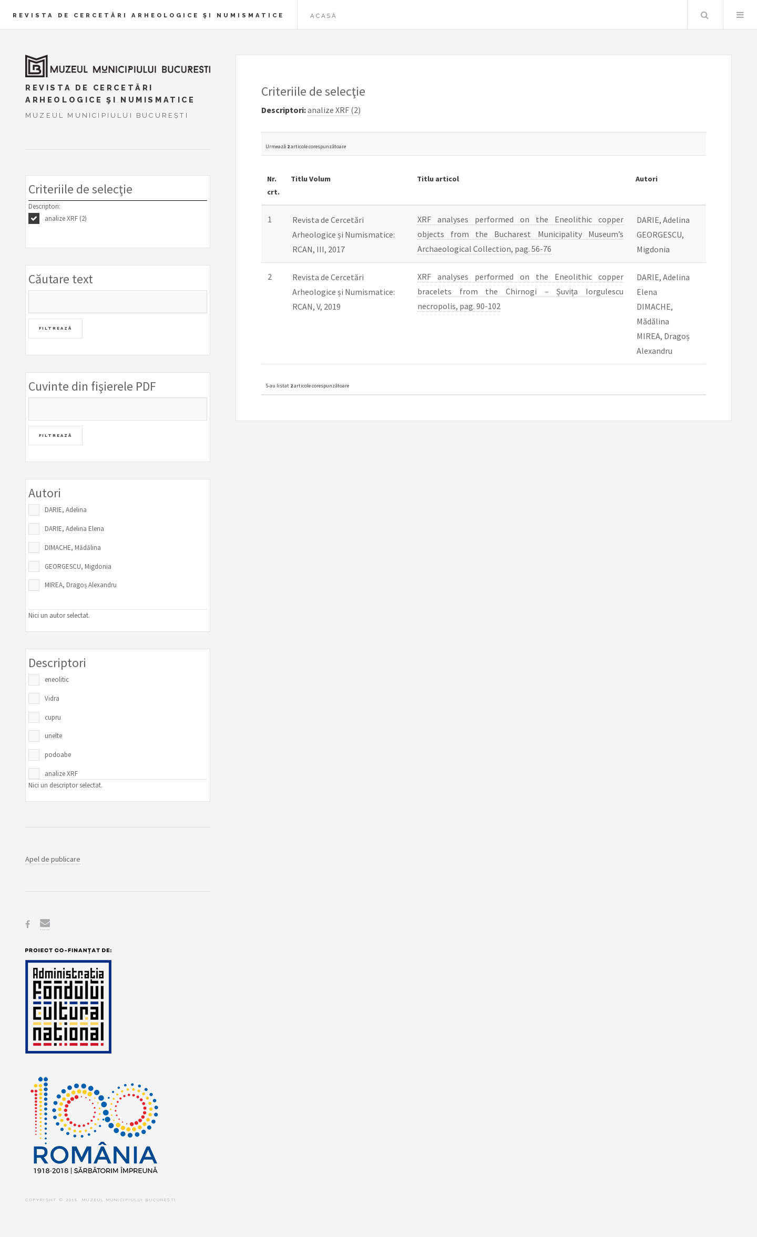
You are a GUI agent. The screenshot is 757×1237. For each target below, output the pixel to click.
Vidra (52, 698)
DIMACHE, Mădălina (73, 547)
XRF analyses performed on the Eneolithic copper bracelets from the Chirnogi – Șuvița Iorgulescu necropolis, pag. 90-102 (520, 291)
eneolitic (57, 679)
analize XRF (61, 773)
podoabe (58, 754)
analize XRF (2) (66, 218)
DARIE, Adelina (66, 509)
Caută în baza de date (704, 14)
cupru (53, 717)
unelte (53, 735)
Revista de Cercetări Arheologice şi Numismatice (148, 15)
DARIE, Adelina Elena (74, 528)
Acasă (323, 15)
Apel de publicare (52, 859)
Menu (740, 14)
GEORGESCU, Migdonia (78, 566)
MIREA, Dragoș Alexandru (81, 584)
